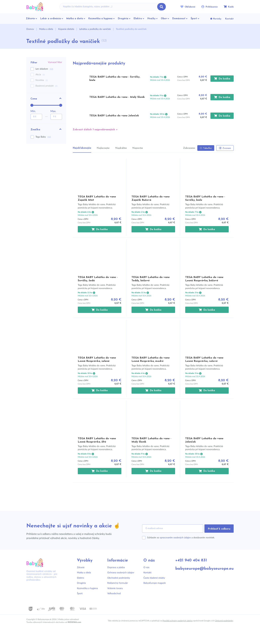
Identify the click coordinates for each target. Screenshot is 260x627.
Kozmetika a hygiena (87, 588)
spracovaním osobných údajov (175, 538)
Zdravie (80, 567)
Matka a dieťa (84, 572)
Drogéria (81, 583)
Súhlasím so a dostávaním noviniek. (181, 538)
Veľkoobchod (114, 593)
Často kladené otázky (154, 578)
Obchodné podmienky (118, 578)
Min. (33, 111)
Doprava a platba (116, 567)
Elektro (80, 578)
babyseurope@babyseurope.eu (204, 569)
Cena (46, 98)
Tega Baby (43, 137)
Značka (46, 129)
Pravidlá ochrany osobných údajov (177, 621)
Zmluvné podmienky (224, 621)
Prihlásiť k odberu (219, 529)
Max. (53, 111)
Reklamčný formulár (117, 583)
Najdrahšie (121, 148)
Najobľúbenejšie (82, 148)
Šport (80, 593)
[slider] (31, 105)
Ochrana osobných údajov (120, 572)
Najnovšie (137, 148)
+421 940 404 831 (191, 561)
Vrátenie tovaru (115, 588)
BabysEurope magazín (154, 583)
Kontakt (147, 572)
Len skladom (44, 69)
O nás (146, 567)
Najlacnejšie (103, 148)
